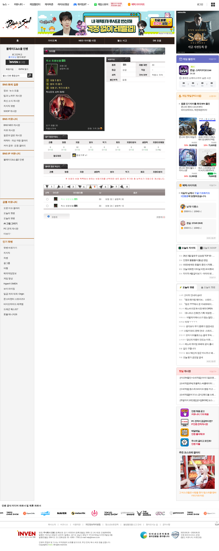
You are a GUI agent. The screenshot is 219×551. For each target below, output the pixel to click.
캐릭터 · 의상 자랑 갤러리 (16, 140)
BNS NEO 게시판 (12, 125)
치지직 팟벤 (9, 106)
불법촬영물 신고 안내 (132, 524)
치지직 (7, 253)
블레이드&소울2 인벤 (14, 160)
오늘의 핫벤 (9, 213)
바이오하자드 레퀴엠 (13, 304)
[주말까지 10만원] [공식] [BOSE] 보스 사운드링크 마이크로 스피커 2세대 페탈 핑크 (198, 400)
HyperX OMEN (10, 284)
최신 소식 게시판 (12, 101)
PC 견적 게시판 (11, 229)
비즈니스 (64, 524)
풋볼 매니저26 (10, 314)
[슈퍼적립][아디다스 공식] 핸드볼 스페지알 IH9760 (198, 394)
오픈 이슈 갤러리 (12, 208)
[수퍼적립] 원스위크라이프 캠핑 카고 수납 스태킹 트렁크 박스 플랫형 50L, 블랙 (198, 389)
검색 (29, 75)
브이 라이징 (9, 289)
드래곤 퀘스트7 (11, 309)
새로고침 (210, 238)
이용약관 (76, 524)
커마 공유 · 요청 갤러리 (14, 145)
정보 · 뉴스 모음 (11, 90)
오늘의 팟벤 (9, 218)
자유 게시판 (9, 130)
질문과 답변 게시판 (13, 135)
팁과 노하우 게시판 (13, 96)
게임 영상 (8, 278)
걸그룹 (7, 263)
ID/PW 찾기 (23, 69)
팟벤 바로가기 (10, 248)
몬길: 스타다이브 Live (200, 70)
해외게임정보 (10, 273)
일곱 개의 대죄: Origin (14, 294)
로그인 (200, 4)
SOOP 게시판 (10, 111)
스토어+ (212, 96)
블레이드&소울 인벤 (17, 48)
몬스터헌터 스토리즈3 (14, 299)
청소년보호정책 (111, 524)
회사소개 (52, 524)
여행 (6, 268)
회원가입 (10, 69)
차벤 (6, 258)
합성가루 (80, 155)
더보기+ (212, 59)
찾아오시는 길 (152, 524)
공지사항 (166, 524)
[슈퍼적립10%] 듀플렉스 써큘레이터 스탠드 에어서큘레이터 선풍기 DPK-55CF (198, 383)
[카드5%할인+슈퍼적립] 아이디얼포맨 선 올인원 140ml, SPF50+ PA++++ (198, 377)
